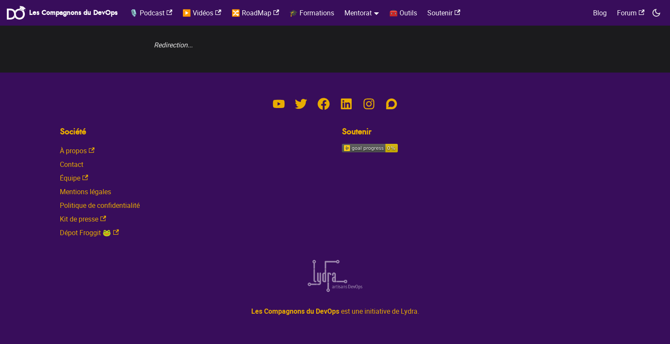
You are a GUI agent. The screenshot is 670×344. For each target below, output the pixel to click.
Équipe (74, 178)
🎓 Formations (311, 12)
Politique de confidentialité (100, 205)
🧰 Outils (403, 12)
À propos (77, 150)
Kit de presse (83, 219)
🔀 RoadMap (255, 12)
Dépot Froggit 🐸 (89, 232)
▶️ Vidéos (201, 12)
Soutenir (443, 12)
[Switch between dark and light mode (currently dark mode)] (656, 13)
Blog (600, 12)
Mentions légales (85, 191)
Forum (630, 12)
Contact (71, 164)
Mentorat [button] (358, 12)
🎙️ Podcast (150, 12)
